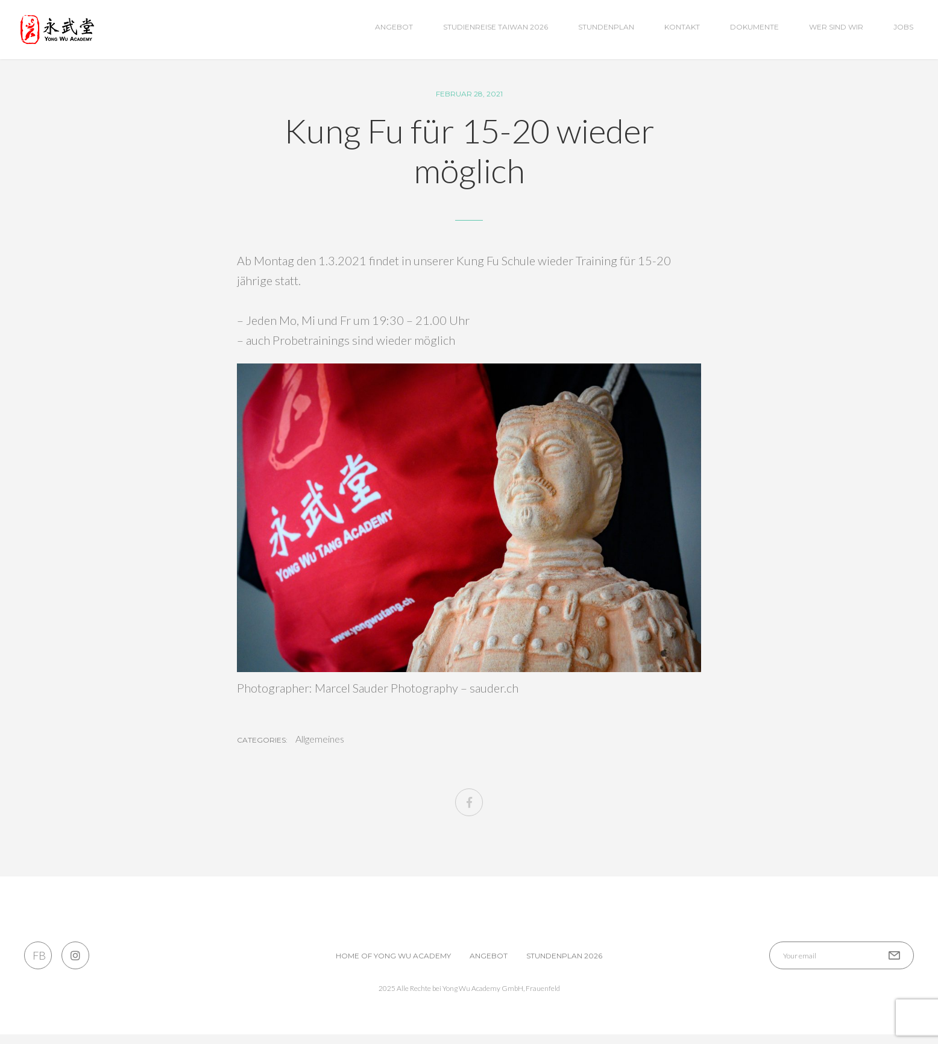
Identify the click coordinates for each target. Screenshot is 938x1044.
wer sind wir (836, 26)
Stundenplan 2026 (564, 965)
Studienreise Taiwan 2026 (495, 26)
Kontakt (682, 26)
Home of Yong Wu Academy (393, 965)
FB (38, 965)
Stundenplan (606, 26)
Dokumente (754, 26)
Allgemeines (319, 748)
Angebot (394, 26)
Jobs (903, 26)
